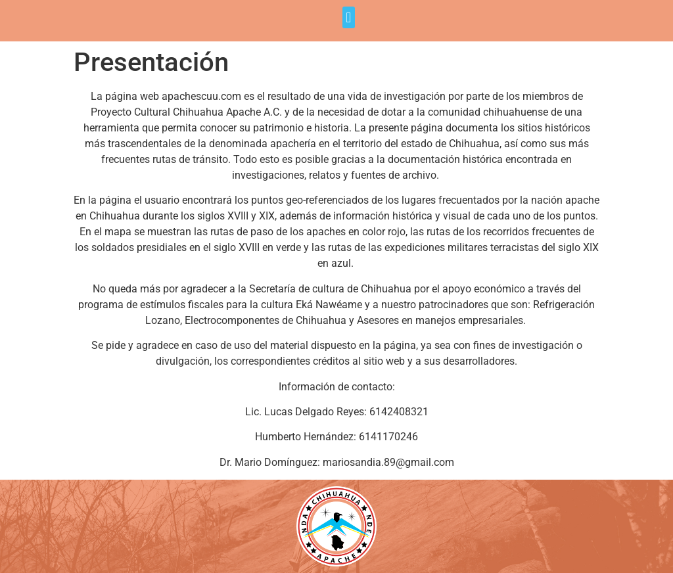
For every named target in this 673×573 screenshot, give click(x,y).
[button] (348, 17)
